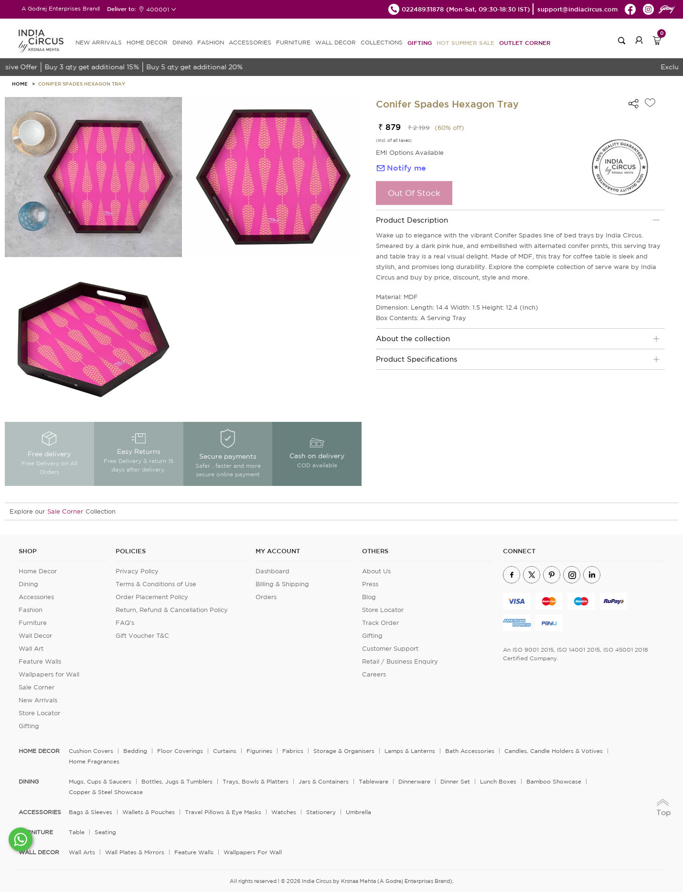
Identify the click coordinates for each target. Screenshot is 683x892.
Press (370, 584)
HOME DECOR (147, 42)
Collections (382, 42)
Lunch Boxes (498, 781)
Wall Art (31, 648)
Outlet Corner (525, 42)
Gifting (419, 42)
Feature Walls (40, 661)
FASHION (210, 42)
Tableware (373, 781)
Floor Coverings (180, 750)
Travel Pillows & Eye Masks (223, 812)
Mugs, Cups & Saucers (100, 781)
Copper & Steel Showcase (106, 792)
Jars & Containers (324, 781)
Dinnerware (414, 781)
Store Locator (39, 713)
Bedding (135, 750)
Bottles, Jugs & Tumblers (177, 781)
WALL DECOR (335, 42)
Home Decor (38, 571)
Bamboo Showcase (553, 781)
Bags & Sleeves (90, 812)
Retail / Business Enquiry (400, 661)
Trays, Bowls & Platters (255, 781)
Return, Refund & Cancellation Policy (172, 609)
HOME (20, 83)
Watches (283, 812)
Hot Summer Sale (465, 42)
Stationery (321, 812)
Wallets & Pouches (148, 812)
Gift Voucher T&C (142, 635)
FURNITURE (293, 42)
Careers (374, 674)
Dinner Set (455, 781)
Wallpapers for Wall (49, 674)
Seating (105, 832)
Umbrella (358, 812)
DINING (182, 42)
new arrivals (98, 42)
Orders (266, 597)
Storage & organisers (343, 750)
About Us (376, 571)
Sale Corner (65, 511)
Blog (369, 597)
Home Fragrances (94, 761)
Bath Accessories (469, 750)
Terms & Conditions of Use (156, 584)
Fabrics (292, 750)
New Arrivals (38, 700)
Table (77, 832)
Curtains (224, 750)
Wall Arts (82, 852)
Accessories (36, 597)
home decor (39, 751)
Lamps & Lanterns (409, 750)
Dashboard (272, 571)
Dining (28, 584)
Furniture (33, 622)
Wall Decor (35, 635)
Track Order (380, 622)
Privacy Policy (137, 571)
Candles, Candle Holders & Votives (553, 750)
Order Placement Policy (152, 597)
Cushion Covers (91, 750)
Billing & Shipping (282, 584)
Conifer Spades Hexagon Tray (81, 83)
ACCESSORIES (250, 42)
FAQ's (125, 622)
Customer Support (390, 648)
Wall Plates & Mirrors (134, 852)
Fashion (31, 609)
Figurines (259, 750)
